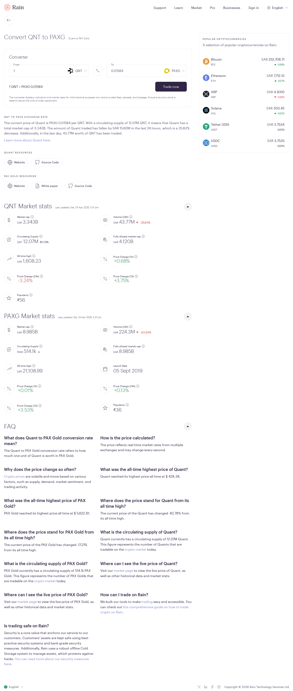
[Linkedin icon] (205, 687)
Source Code (47, 162)
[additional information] (32, 216)
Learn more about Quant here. (27, 140)
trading (147, 602)
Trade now (171, 86)
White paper (46, 185)
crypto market (135, 549)
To (112, 64)
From (16, 64)
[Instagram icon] (218, 687)
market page (123, 570)
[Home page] (14, 7)
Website (16, 162)
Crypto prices (14, 476)
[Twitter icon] (199, 687)
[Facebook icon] (212, 687)
